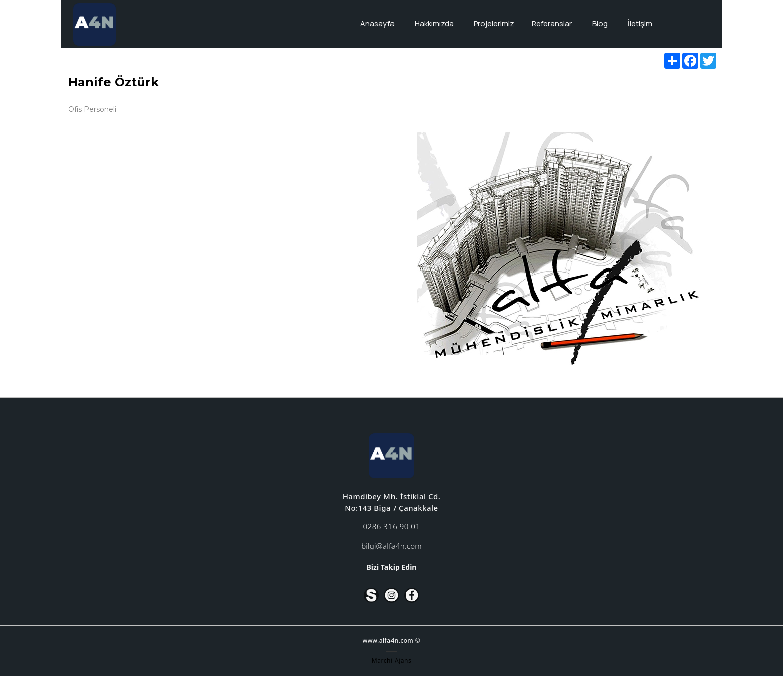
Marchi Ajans (391, 660)
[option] (558, 245)
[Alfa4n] (94, 24)
